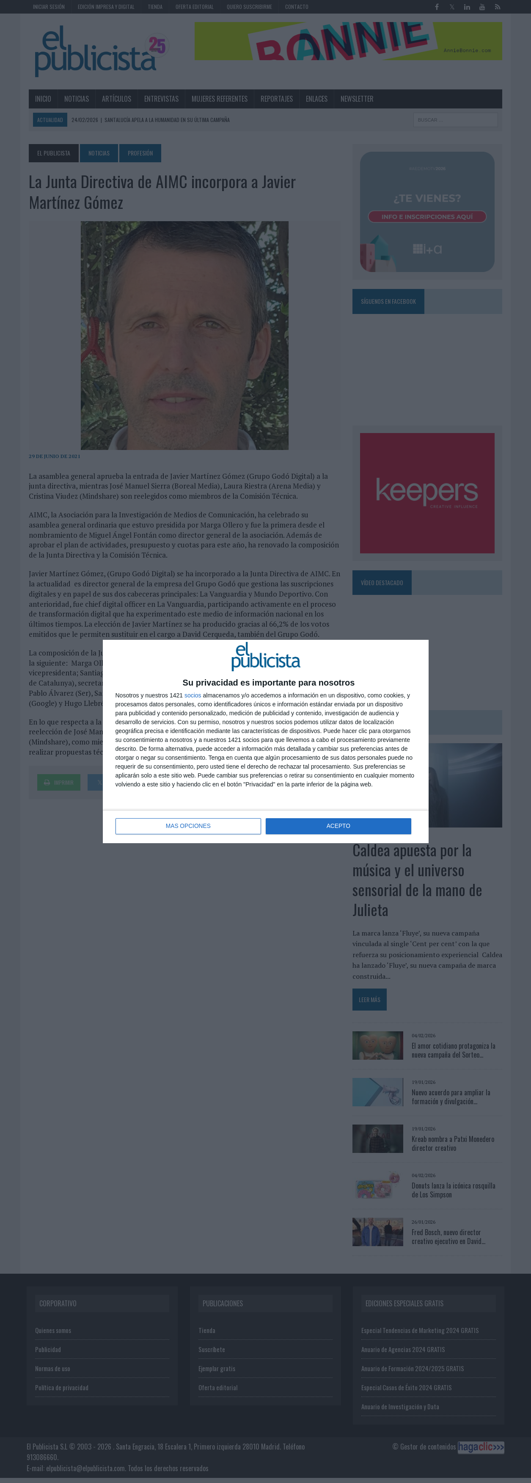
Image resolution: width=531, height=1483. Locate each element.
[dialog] (266, 741)
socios (192, 695)
